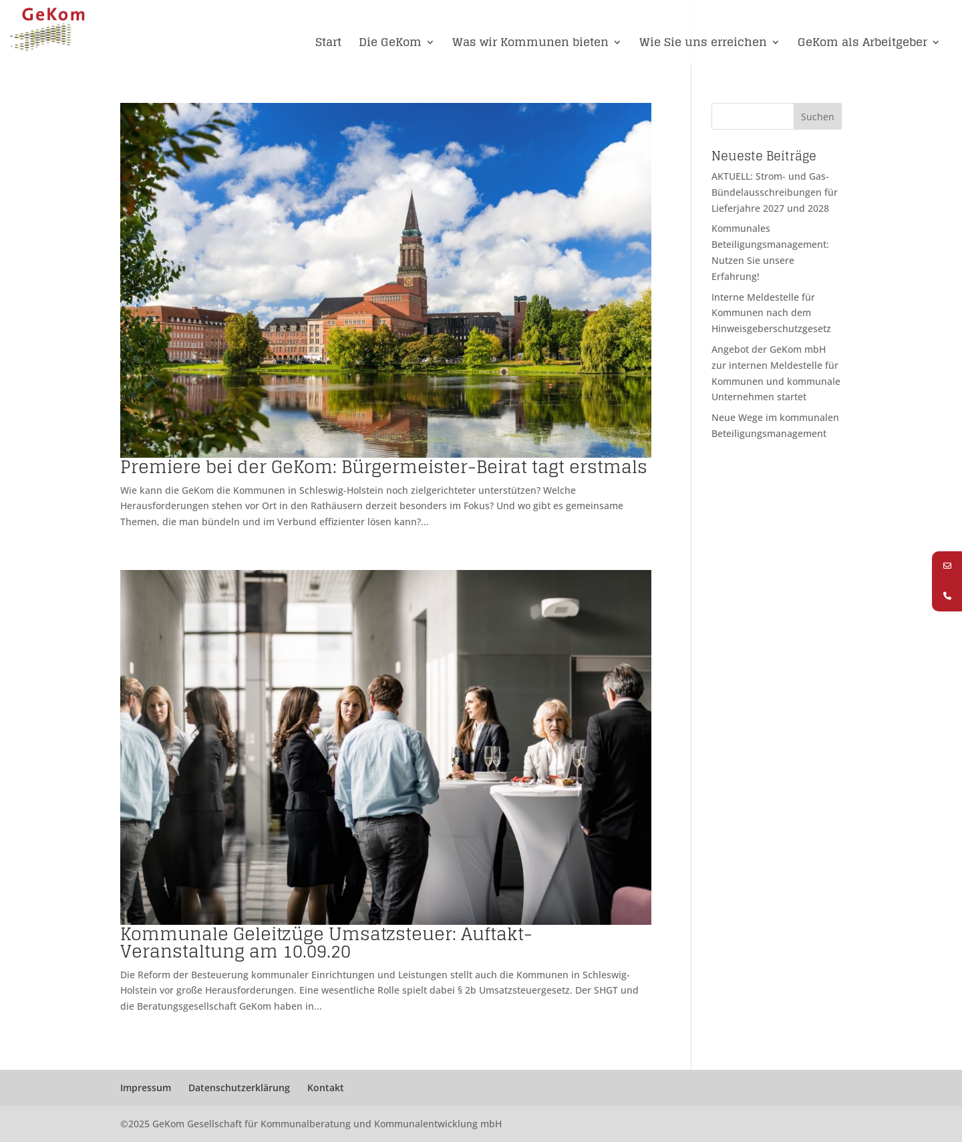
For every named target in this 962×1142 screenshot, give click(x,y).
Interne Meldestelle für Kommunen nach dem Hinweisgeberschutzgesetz (771, 313)
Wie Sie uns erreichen (703, 44)
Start (328, 44)
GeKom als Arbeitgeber (862, 44)
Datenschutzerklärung (239, 1087)
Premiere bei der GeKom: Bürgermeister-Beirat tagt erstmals (383, 466)
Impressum (145, 1087)
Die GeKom (390, 44)
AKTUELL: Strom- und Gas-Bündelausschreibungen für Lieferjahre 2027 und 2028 (774, 192)
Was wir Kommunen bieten (530, 44)
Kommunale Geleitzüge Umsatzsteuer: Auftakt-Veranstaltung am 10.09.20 (326, 942)
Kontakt (325, 1087)
